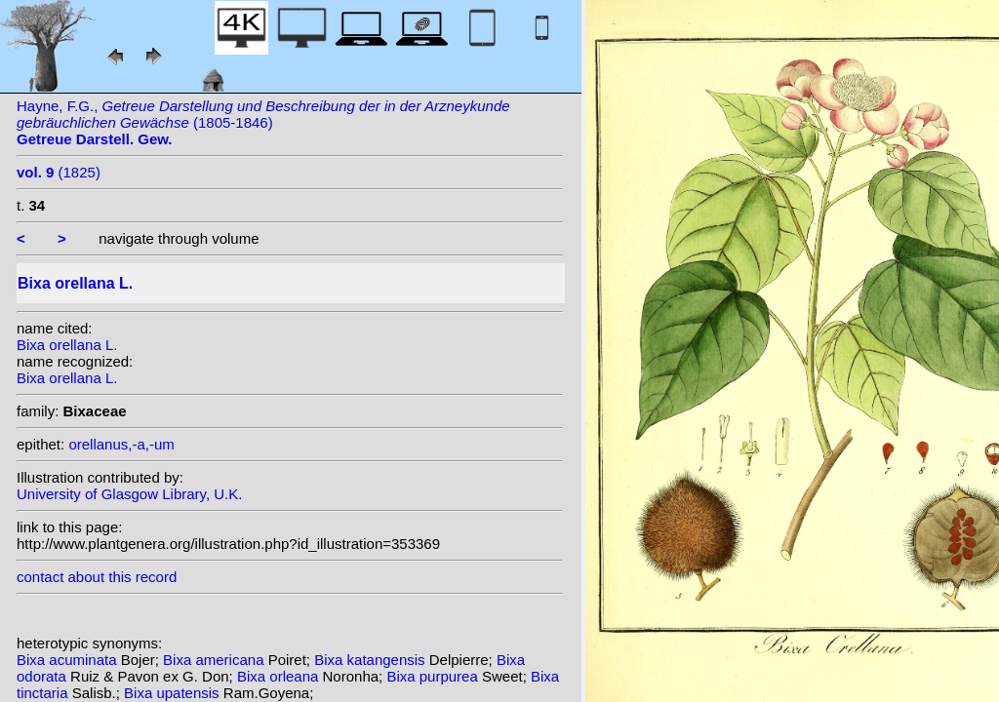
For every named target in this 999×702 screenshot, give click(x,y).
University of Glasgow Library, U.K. (129, 494)
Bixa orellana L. (67, 344)
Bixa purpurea (434, 676)
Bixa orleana (280, 676)
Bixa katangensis (371, 659)
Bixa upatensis (173, 692)
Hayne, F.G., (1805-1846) (263, 122)
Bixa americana (215, 659)
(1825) (58, 172)
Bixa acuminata (69, 659)
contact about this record (97, 576)
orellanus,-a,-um (121, 444)
